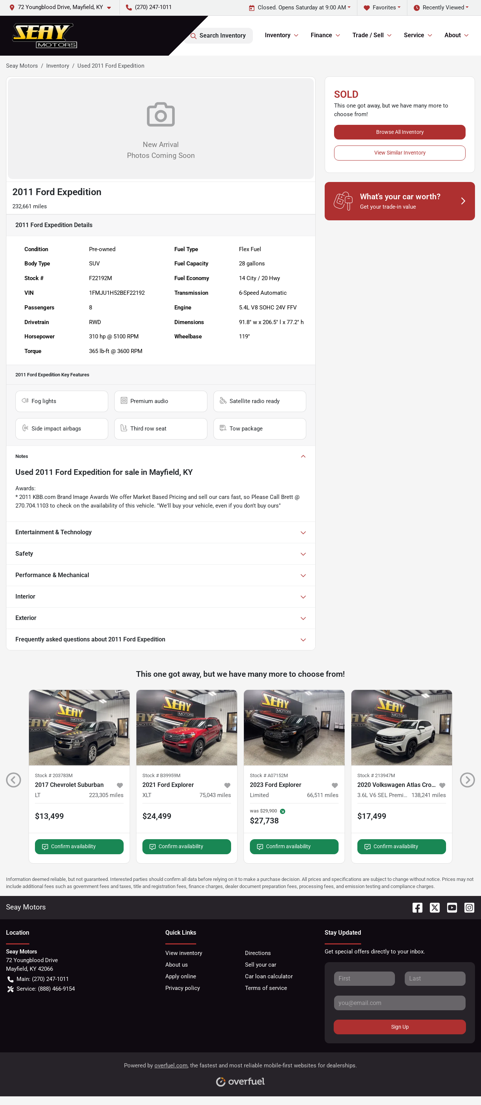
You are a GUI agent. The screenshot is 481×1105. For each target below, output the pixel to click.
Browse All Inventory (400, 132)
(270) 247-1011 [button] (149, 7)
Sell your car (260, 964)
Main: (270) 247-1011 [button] (38, 979)
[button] (63, 7)
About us (176, 964)
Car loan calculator (269, 976)
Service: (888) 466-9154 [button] (41, 989)
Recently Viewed (439, 7)
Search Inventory (218, 35)
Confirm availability (69, 846)
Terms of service (266, 988)
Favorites (380, 7)
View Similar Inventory (400, 153)
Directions (258, 953)
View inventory (183, 953)
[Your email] (400, 1002)
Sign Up (400, 1027)
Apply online (180, 976)
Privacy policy (182, 988)
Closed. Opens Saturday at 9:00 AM (297, 7)
